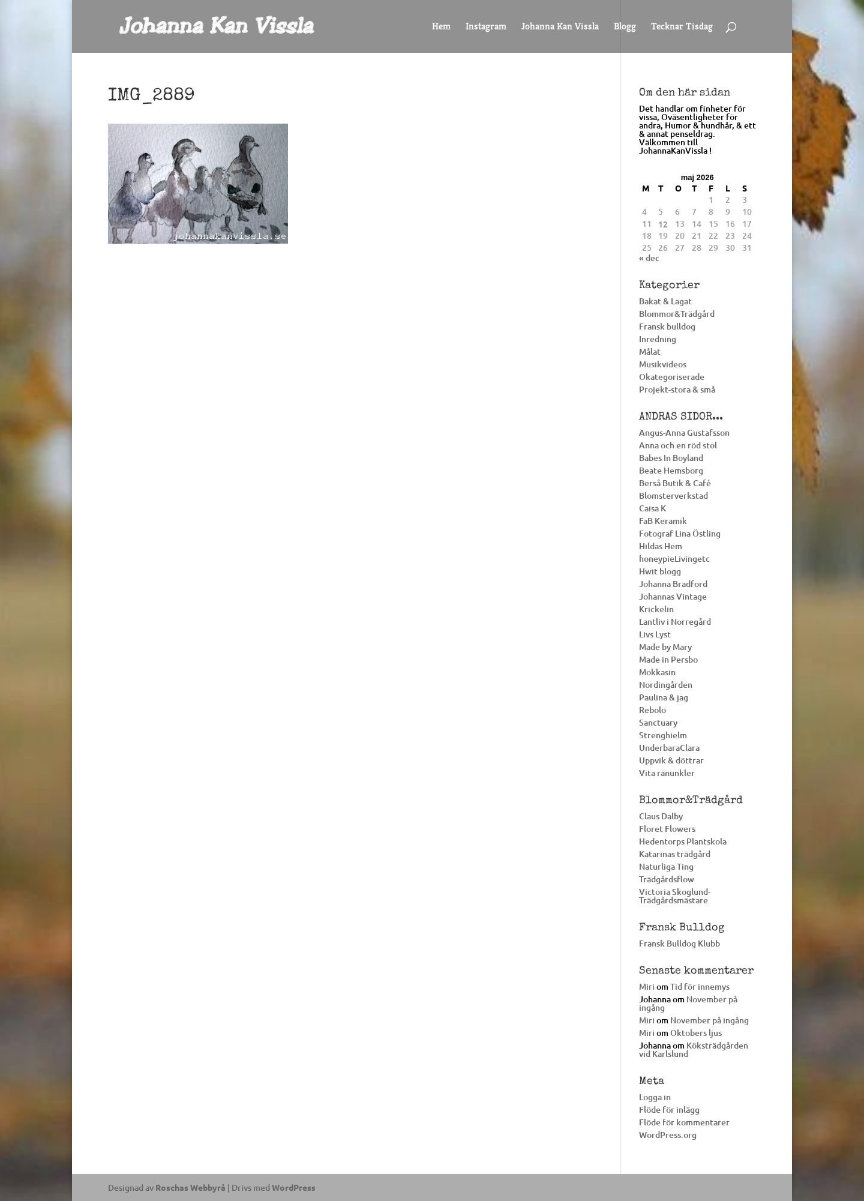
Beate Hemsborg (671, 470)
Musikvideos (662, 364)
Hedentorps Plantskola (683, 841)
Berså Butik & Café (675, 483)
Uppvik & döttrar (671, 760)
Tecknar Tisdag (682, 27)
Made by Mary (665, 646)
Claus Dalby (661, 816)
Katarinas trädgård (674, 853)
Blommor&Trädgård (677, 313)
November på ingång (688, 1003)
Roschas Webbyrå (190, 1187)
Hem (441, 27)
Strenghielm (663, 735)
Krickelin (656, 609)
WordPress (294, 1187)
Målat (650, 351)
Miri (647, 986)
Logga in (655, 1097)
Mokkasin (657, 672)
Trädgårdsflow (666, 879)
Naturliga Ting (666, 866)
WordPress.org (668, 1134)
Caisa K (652, 508)
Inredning (657, 339)
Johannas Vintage (673, 596)
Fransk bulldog (667, 326)
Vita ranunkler (667, 772)
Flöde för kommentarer (684, 1122)
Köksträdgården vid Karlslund (693, 1049)
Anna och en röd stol (678, 445)
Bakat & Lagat (665, 301)
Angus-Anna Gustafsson (684, 432)
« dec (649, 257)
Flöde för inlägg (669, 1109)
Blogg (625, 27)
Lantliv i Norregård (675, 621)
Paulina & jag (663, 697)
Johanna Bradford (673, 583)
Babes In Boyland (671, 457)
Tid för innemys (700, 986)
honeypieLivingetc (674, 558)
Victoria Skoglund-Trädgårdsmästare (674, 896)
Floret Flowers (667, 828)
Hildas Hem (660, 546)
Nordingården (665, 684)
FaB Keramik (663, 520)
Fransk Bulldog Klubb (679, 943)
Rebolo (652, 709)
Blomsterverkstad (673, 495)
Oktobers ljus (696, 1032)
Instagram (486, 27)
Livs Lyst (655, 634)
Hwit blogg (660, 571)
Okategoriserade (671, 376)
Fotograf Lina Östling (680, 533)
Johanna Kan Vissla (560, 27)
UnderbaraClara (669, 747)
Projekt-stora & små (677, 389)
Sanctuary (658, 722)
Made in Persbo (668, 659)
